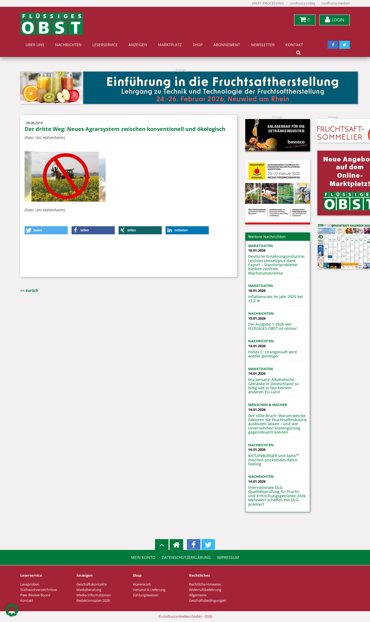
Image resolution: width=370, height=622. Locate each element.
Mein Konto (143, 557)
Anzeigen (138, 44)
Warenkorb (142, 584)
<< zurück (29, 290)
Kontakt (294, 44)
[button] (46, 230)
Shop (198, 44)
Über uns (35, 44)
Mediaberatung (88, 589)
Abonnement (226, 44)
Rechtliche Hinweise (205, 584)
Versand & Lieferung (149, 589)
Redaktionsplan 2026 (93, 600)
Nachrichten (68, 44)
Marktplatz (170, 44)
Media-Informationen (93, 595)
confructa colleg (302, 3)
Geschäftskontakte (91, 584)
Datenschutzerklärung (186, 557)
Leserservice (105, 44)
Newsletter (263, 44)
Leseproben (29, 584)
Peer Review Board (35, 595)
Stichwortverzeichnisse (38, 589)
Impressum (228, 557)
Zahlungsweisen (146, 595)
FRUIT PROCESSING (268, 3)
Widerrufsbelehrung (205, 589)
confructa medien (335, 3)
